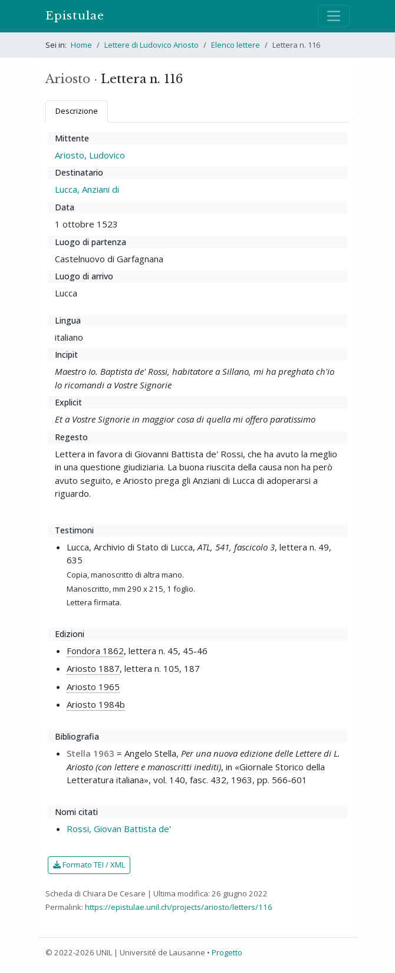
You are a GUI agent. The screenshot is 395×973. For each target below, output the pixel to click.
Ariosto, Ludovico (90, 155)
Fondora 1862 (95, 651)
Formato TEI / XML (89, 864)
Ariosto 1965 (93, 686)
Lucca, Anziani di (87, 189)
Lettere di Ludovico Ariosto (151, 44)
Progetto (227, 952)
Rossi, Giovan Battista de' (119, 829)
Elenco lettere (235, 44)
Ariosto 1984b (96, 704)
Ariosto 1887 (93, 668)
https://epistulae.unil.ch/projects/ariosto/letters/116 (178, 907)
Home (81, 44)
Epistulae (74, 15)
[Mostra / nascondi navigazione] (334, 16)
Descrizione (76, 110)
